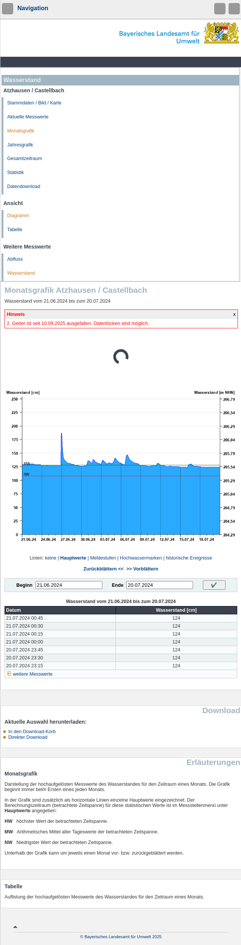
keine (50, 558)
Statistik (15, 172)
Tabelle (14, 229)
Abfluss (15, 259)
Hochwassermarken (141, 558)
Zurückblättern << (103, 569)
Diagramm (18, 215)
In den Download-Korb (32, 731)
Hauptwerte (73, 558)
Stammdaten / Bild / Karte (34, 103)
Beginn (24, 585)
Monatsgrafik (20, 131)
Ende (118, 585)
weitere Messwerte (33, 674)
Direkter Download (28, 737)
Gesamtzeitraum (24, 158)
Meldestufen (103, 558)
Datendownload (23, 186)
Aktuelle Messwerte (27, 117)
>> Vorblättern (142, 569)
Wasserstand (21, 273)
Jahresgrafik (20, 145)
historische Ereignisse (189, 558)
